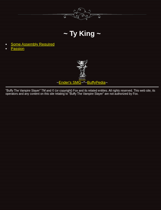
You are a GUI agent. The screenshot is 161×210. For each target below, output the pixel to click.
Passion (17, 48)
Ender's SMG (70, 82)
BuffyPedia (96, 82)
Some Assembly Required (33, 44)
